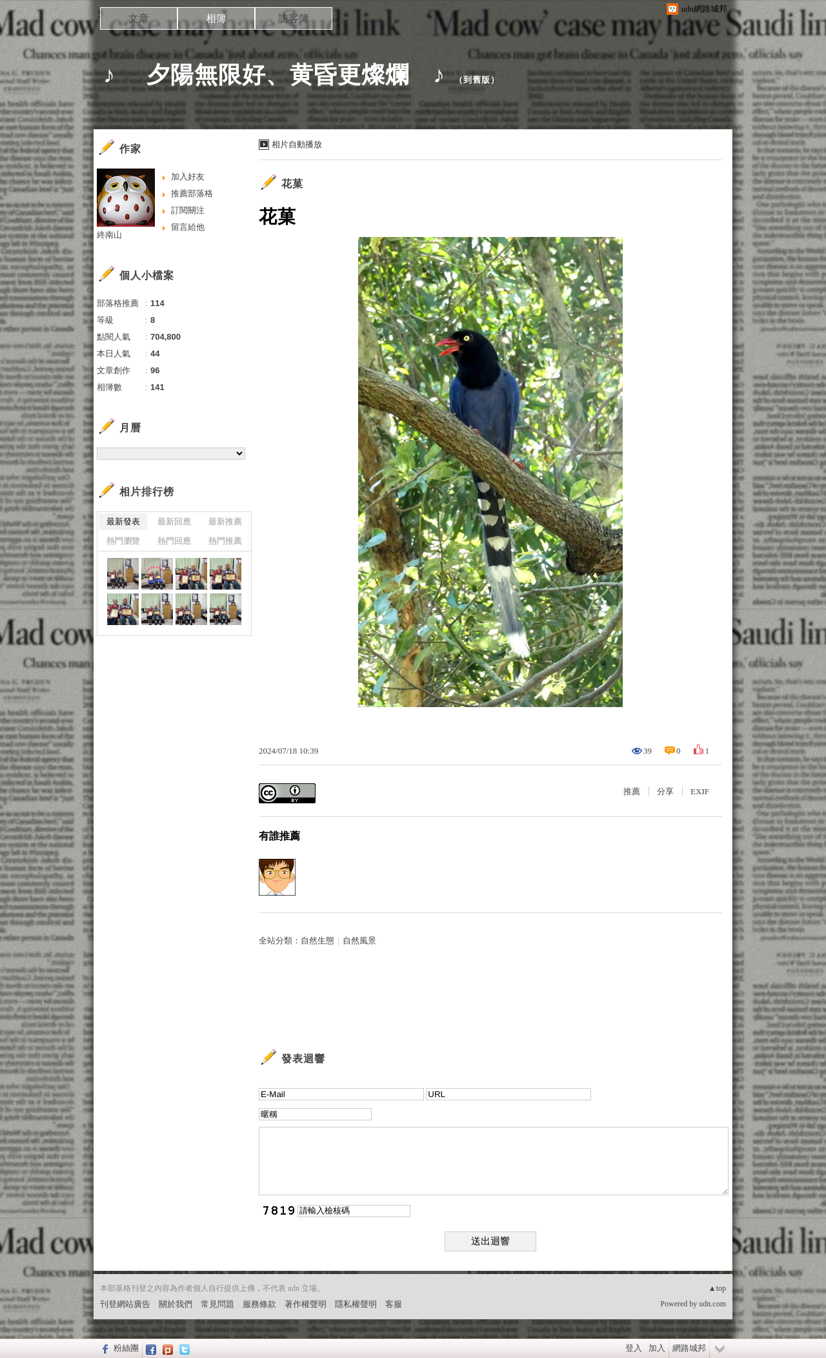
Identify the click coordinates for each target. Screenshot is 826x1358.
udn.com (712, 1303)
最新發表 (123, 521)
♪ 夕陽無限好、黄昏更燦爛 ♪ (274, 74)
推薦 (631, 791)
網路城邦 (689, 1348)
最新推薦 (225, 521)
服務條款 (259, 1304)
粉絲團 (126, 1348)
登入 (633, 1348)
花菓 (292, 183)
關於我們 (175, 1304)
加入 (657, 1348)
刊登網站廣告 (125, 1304)
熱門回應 (174, 541)
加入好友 (188, 176)
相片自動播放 (297, 144)
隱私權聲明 (356, 1304)
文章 (138, 18)
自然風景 (359, 940)
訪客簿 (293, 18)
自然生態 (317, 940)
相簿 (216, 18)
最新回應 (174, 521)
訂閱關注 (188, 210)
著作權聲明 (306, 1304)
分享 (665, 791)
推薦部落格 (192, 193)
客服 (393, 1304)
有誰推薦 (279, 835)
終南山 (109, 235)
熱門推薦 (225, 541)
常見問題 (217, 1304)
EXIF (699, 791)
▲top (717, 1288)
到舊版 (476, 80)
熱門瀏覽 (123, 541)
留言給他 (188, 227)
